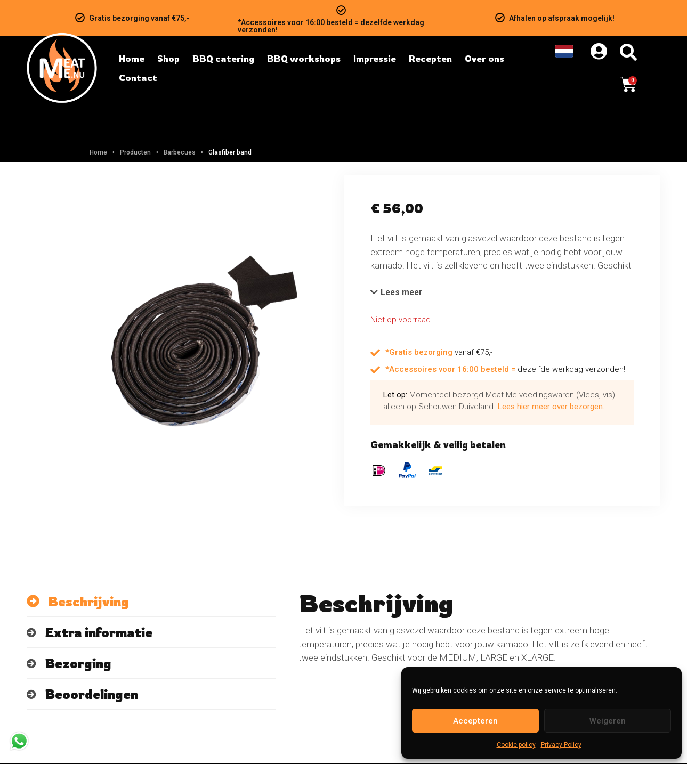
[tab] (151, 602)
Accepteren (475, 721)
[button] (398, 293)
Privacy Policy (561, 745)
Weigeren (607, 721)
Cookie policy (516, 745)
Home (98, 152)
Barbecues (180, 152)
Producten (135, 152)
